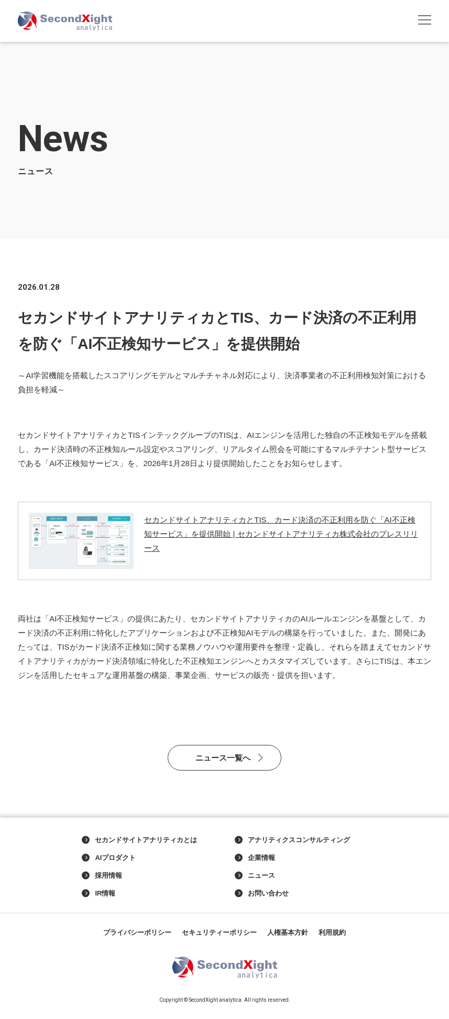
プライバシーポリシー (137, 932)
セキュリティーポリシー (219, 932)
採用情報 (102, 875)
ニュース (255, 875)
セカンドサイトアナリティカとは (139, 840)
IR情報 (98, 893)
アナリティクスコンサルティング (292, 840)
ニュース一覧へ (222, 757)
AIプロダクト (109, 858)
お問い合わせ (262, 893)
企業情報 (255, 858)
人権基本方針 (287, 932)
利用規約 (332, 932)
